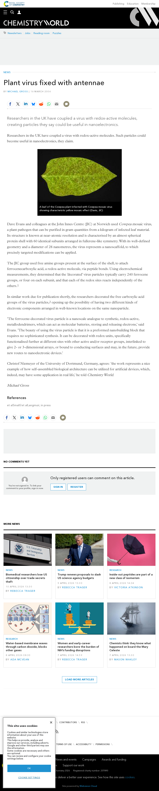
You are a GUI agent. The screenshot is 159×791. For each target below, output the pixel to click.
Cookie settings (29, 777)
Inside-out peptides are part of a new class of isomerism (131, 576)
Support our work (73, 765)
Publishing (118, 3)
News (7, 72)
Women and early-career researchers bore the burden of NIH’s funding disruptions (78, 647)
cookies (130, 777)
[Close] (51, 722)
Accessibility (83, 744)
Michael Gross (18, 91)
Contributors (68, 722)
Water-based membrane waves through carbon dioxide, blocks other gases (26, 647)
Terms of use (64, 744)
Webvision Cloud (88, 786)
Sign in (58, 486)
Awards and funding (114, 759)
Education (133, 3)
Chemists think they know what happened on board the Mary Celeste (130, 647)
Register (76, 486)
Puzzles (57, 33)
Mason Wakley (125, 659)
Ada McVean (19, 659)
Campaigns (89, 759)
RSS (83, 722)
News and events (66, 759)
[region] (29, 752)
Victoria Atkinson (128, 587)
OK (29, 768)
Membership (148, 3)
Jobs (27, 33)
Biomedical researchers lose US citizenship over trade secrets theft (26, 578)
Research (115, 570)
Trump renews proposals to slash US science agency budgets (79, 576)
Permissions (103, 744)
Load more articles (79, 679)
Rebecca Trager (22, 590)
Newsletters (15, 33)
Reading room (42, 33)
